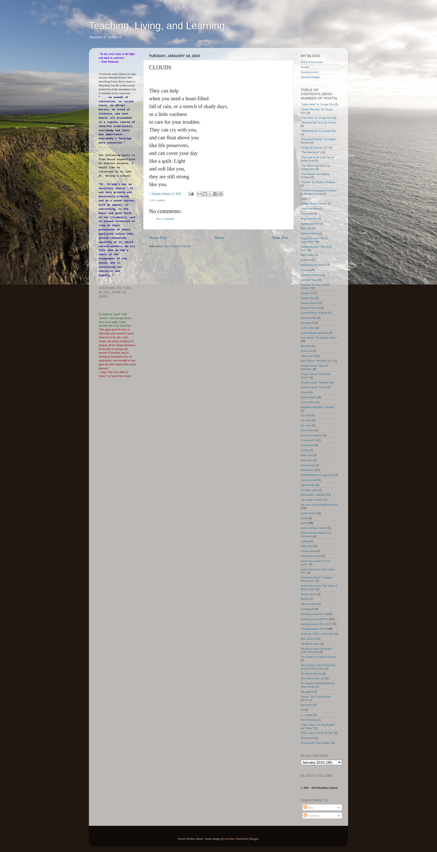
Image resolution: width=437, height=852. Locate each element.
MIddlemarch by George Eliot (317, 474)
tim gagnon (307, 691)
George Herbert (309, 303)
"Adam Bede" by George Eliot (317, 104)
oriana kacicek (309, 513)
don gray (305, 269)
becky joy (306, 228)
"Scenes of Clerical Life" (314, 147)
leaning (305, 450)
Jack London (308, 327)
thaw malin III (309, 638)
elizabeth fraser (309, 279)
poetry (161, 200)
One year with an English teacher (319, 504)
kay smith (306, 420)
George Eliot (308, 298)
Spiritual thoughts (311, 77)
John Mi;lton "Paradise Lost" (317, 360)
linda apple (307, 460)
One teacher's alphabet (313, 494)
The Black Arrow (310, 643)
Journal (305, 67)
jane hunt (306, 345)
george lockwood (310, 307)
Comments (311, 815)
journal (305, 392)
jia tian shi (306, 350)
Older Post (280, 238)
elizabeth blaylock (311, 274)
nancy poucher (309, 479)
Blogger (254, 838)
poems (304, 518)
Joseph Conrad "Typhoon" (315, 382)
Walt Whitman (309, 719)
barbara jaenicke (310, 223)
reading (305, 541)
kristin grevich (309, 440)
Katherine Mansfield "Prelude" (318, 407)
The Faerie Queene (311, 673)
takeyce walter (309, 603)
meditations (307, 469)
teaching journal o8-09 (313, 628)
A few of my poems (311, 62)
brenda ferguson (310, 233)
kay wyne (306, 425)
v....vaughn (307, 714)
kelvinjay (230, 838)
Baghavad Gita (309, 218)
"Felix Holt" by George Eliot (316, 117)
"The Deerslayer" (310, 152)
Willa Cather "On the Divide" (317, 732)
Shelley (305, 598)
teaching (305, 608)
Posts (308, 807)
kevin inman (307, 430)
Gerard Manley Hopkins (314, 312)
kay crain (306, 415)
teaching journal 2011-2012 (316, 623)
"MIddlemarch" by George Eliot (318, 130)
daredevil (306, 259)
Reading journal (309, 72)
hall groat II (307, 322)
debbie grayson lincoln (313, 264)
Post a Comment (165, 218)
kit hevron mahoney (312, 435)
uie (302, 709)
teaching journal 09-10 (313, 613)
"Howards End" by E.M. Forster (318, 122)
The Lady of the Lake (313, 678)
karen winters (308, 402)
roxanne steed (308, 550)
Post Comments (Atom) (177, 246)
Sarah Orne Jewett (311, 556)
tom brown (307, 704)
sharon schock (308, 594)
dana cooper (307, 254)
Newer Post (158, 238)
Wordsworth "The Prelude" (316, 742)
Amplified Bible (310, 208)
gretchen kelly (308, 317)
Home (219, 238)
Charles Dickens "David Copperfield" (314, 240)
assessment (307, 213)
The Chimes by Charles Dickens (318, 656)
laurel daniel (307, 445)
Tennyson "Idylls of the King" (317, 633)
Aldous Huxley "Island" (314, 203)
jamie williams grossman (314, 332)
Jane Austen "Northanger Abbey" (319, 337)
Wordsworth (307, 737)
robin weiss (307, 545)
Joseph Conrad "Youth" (314, 387)
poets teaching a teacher (314, 527)
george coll (307, 292)
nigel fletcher (308, 484)
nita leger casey (309, 489)
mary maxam (308, 465)
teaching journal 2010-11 (314, 618)
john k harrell (308, 355)
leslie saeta (307, 455)
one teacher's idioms (312, 499)
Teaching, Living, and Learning (157, 25)
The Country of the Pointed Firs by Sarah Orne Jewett (318, 667)
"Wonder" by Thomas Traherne (318, 182)
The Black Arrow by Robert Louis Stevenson (316, 650)
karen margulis (309, 397)
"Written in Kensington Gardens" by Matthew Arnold (319, 192)
